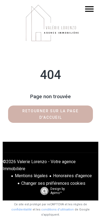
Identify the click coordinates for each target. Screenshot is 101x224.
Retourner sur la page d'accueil (50, 114)
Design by (51, 191)
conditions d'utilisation (57, 209)
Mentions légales (31, 175)
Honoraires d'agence (72, 175)
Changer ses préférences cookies (53, 183)
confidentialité (21, 209)
